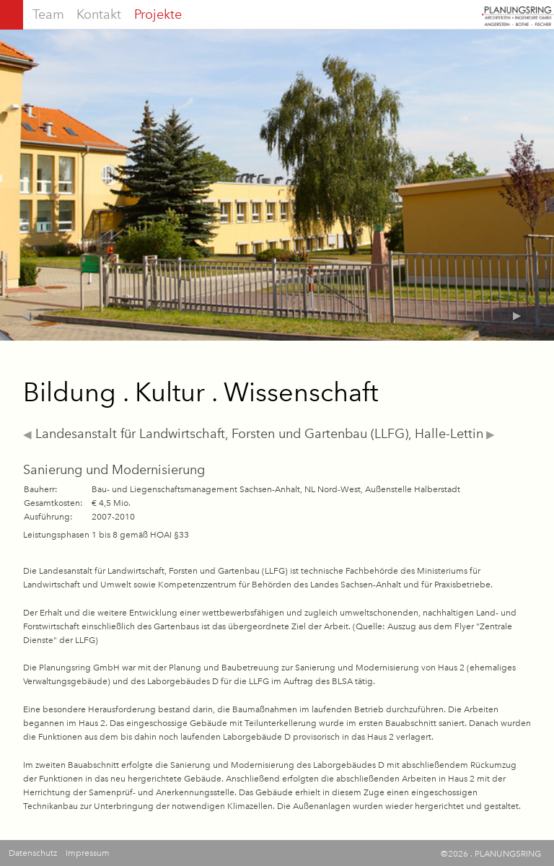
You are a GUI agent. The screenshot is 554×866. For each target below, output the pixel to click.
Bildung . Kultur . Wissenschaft (200, 392)
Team (48, 14)
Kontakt (98, 14)
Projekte (158, 14)
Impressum (88, 853)
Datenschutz (33, 853)
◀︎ (27, 434)
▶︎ (489, 434)
